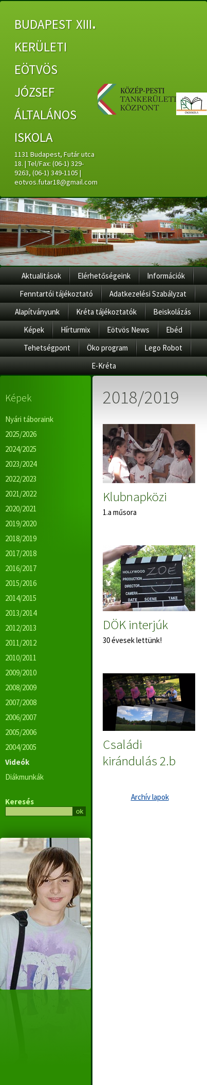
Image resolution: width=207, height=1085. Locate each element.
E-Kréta (103, 366)
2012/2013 (20, 628)
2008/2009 (20, 687)
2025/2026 (20, 434)
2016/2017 (20, 568)
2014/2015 (20, 598)
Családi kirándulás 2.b (139, 752)
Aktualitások (41, 276)
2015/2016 (20, 583)
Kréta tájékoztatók (106, 312)
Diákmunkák (24, 777)
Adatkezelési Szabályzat (147, 294)
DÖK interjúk (135, 624)
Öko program (107, 348)
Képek (34, 330)
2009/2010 (20, 672)
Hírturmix (75, 330)
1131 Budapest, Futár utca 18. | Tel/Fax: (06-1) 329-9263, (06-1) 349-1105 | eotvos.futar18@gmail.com (56, 168)
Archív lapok (150, 797)
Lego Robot (163, 348)
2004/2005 (20, 747)
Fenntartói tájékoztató (56, 294)
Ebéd (174, 330)
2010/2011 (20, 658)
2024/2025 (20, 449)
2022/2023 (20, 479)
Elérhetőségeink (104, 276)
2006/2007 (20, 717)
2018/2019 (20, 538)
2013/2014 (20, 613)
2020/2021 (20, 508)
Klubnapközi (135, 496)
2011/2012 (20, 643)
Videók (17, 762)
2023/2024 (20, 464)
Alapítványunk (37, 312)
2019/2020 (20, 523)
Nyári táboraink (29, 419)
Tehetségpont (47, 348)
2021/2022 (20, 494)
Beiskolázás (172, 312)
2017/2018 (20, 553)
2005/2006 (20, 732)
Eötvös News (128, 330)
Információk (166, 276)
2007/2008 (20, 702)
